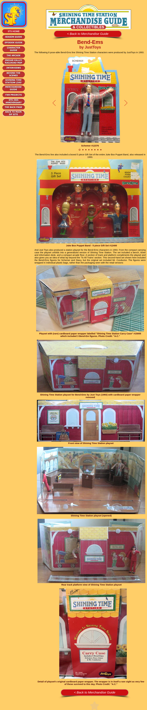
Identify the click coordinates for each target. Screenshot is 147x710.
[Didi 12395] (100, 149)
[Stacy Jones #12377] (82, 149)
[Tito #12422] (88, 149)
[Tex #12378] (91, 149)
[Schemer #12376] (79, 150)
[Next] (125, 103)
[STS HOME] (13, 31)
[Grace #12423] (97, 149)
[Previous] (54, 103)
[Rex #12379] (94, 149)
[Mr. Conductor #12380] (85, 149)
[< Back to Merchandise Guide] (88, 34)
